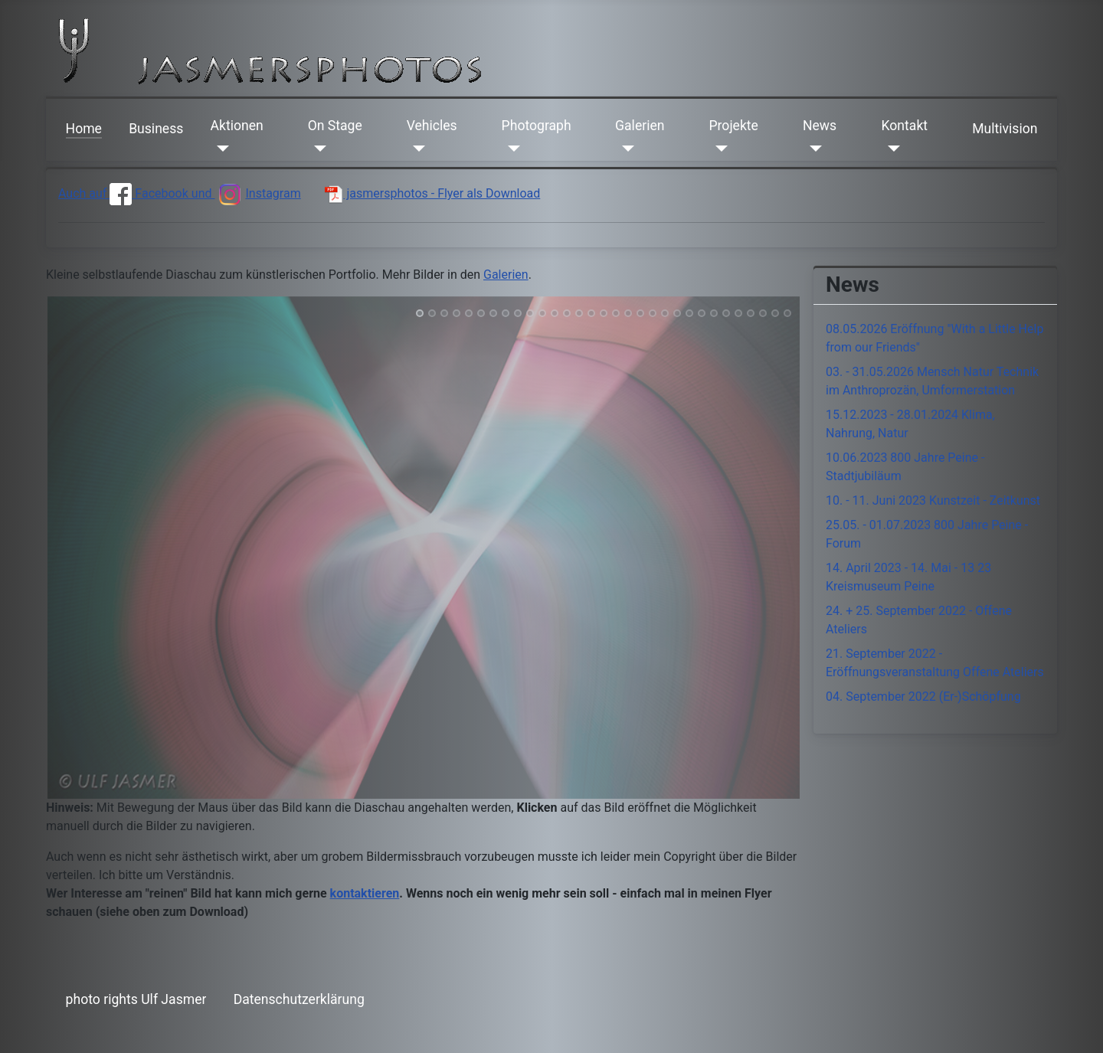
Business (156, 128)
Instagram (257, 193)
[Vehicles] (416, 149)
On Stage (335, 125)
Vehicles (432, 125)
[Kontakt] (891, 149)
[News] (812, 149)
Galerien (639, 125)
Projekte (733, 125)
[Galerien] (624, 149)
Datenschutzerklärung (299, 999)
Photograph (536, 125)
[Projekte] (718, 149)
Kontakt (905, 125)
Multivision (1004, 128)
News (819, 125)
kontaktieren (365, 893)
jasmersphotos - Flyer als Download (432, 193)
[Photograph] (511, 149)
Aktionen (237, 125)
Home (84, 128)
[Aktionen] (220, 149)
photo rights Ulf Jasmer (136, 999)
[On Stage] (317, 149)
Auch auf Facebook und (136, 193)
